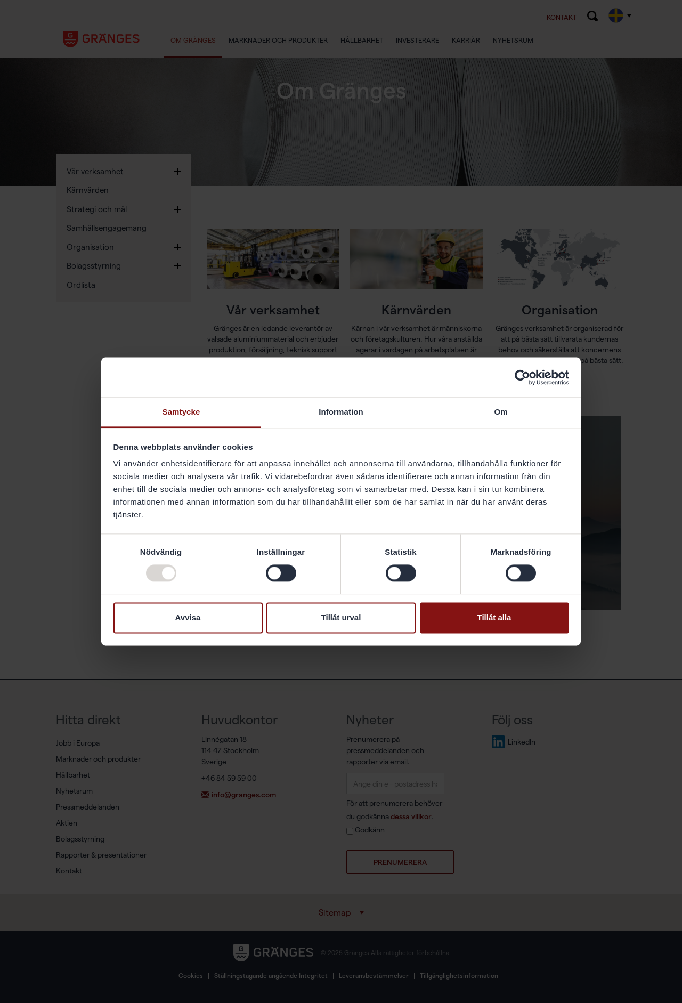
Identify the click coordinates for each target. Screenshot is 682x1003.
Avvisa (188, 617)
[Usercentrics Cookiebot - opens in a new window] (522, 377)
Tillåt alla (494, 617)
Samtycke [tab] (181, 411)
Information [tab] (341, 411)
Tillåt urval (341, 617)
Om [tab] (500, 411)
